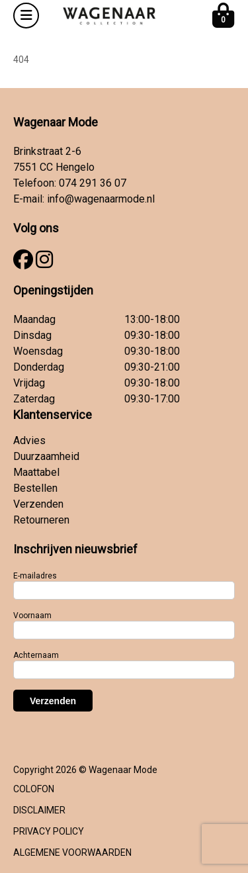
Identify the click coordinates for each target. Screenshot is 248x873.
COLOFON (33, 789)
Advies (29, 440)
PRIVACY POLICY (48, 831)
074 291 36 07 (92, 183)
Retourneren (41, 520)
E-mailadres (35, 575)
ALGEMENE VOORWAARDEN (72, 852)
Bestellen (35, 488)
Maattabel (36, 472)
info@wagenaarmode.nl (101, 199)
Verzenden (38, 504)
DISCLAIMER (39, 810)
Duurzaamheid (46, 456)
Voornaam (32, 615)
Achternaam (36, 655)
